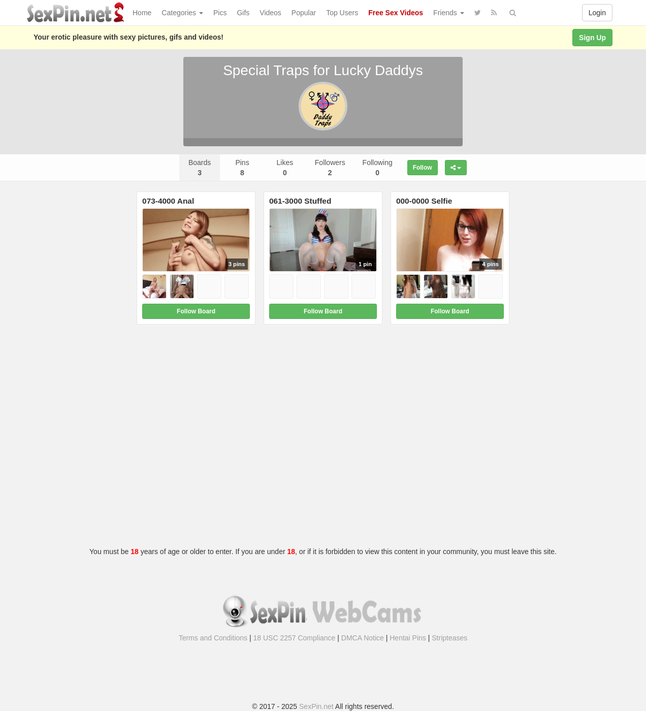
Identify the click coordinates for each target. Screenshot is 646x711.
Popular (304, 13)
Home (142, 13)
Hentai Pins (408, 638)
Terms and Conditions (213, 638)
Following (378, 167)
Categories (182, 13)
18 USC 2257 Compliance (294, 638)
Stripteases (449, 638)
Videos (270, 13)
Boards (199, 167)
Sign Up (592, 38)
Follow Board (196, 311)
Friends (448, 13)
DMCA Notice (362, 638)
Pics (220, 13)
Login (597, 13)
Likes (285, 167)
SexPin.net (316, 706)
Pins (242, 167)
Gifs (243, 13)
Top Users (342, 13)
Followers (330, 167)
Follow (422, 167)
